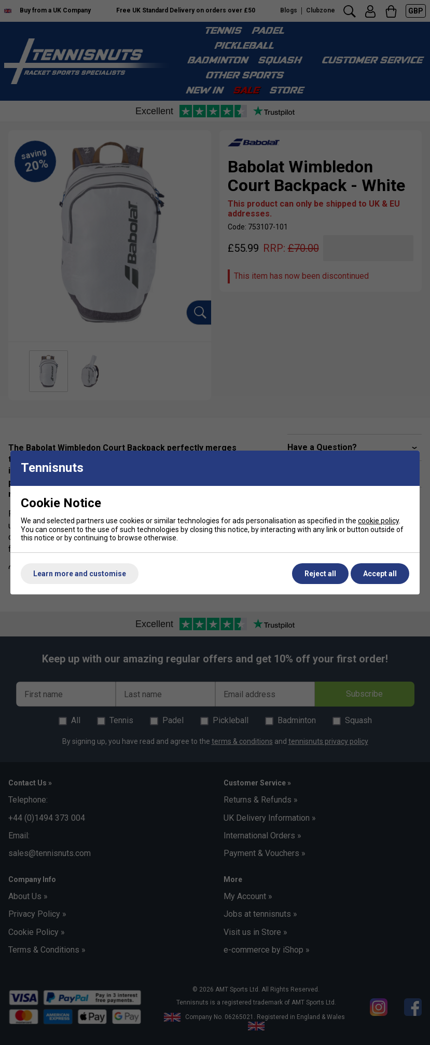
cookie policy (378, 521)
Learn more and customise (79, 573)
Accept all (380, 573)
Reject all (320, 573)
